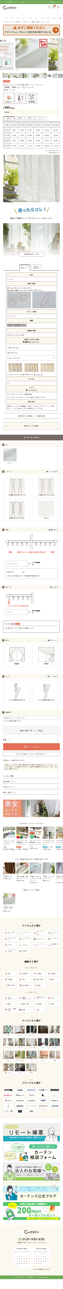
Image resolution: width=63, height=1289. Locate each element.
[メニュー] (58, 8)
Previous (2, 54)
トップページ (6, 22)
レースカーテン (25, 22)
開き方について (53, 640)
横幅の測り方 (54, 530)
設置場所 (8, 712)
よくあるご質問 (8, 776)
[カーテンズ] (9, 7)
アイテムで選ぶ (16, 22)
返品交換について (9, 781)
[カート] (53, 8)
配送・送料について (9, 792)
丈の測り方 (55, 587)
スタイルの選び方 (53, 471)
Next (61, 54)
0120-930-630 (33, 1239)
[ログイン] (49, 8)
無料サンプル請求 (31, 426)
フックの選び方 (53, 676)
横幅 (7, 530)
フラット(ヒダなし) (13, 358)
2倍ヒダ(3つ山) (12, 353)
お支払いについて (9, 787)
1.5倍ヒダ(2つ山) (13, 348)
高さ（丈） (9, 587)
